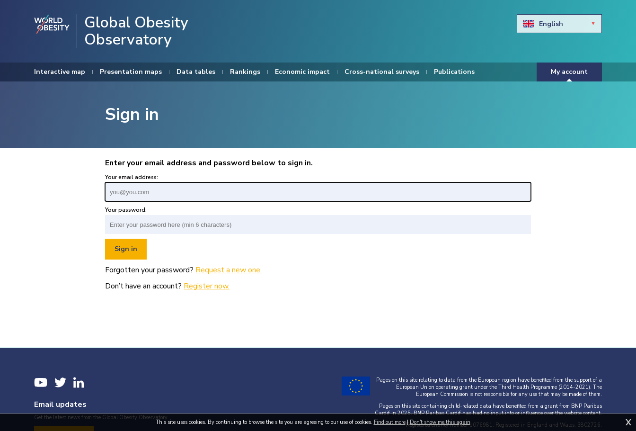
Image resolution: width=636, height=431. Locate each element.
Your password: (126, 210)
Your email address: (131, 177)
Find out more (390, 422)
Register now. (207, 286)
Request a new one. (228, 270)
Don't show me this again (440, 422)
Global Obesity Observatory (136, 31)
